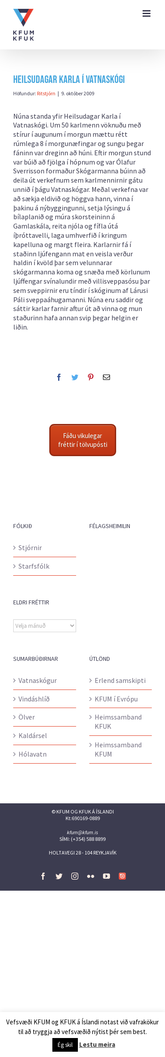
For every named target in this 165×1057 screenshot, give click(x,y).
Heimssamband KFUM (118, 749)
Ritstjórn (46, 93)
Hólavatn (32, 754)
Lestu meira (97, 1044)
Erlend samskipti (120, 680)
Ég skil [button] (65, 1045)
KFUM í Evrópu (116, 698)
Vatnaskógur (37, 680)
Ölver (26, 716)
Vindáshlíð (34, 698)
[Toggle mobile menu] (147, 13)
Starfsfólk (33, 566)
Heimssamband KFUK (118, 721)
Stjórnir (30, 547)
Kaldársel (32, 735)
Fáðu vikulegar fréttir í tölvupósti (82, 440)
